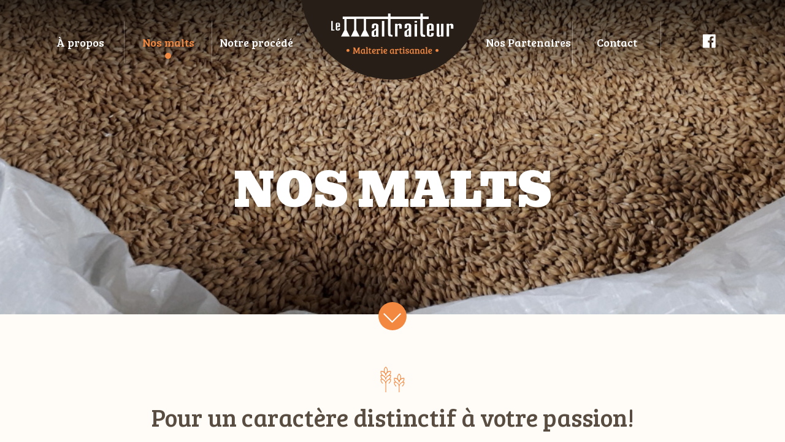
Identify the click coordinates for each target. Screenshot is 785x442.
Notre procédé (256, 42)
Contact (617, 42)
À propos (80, 42)
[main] (392, 221)
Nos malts (168, 42)
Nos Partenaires (528, 42)
